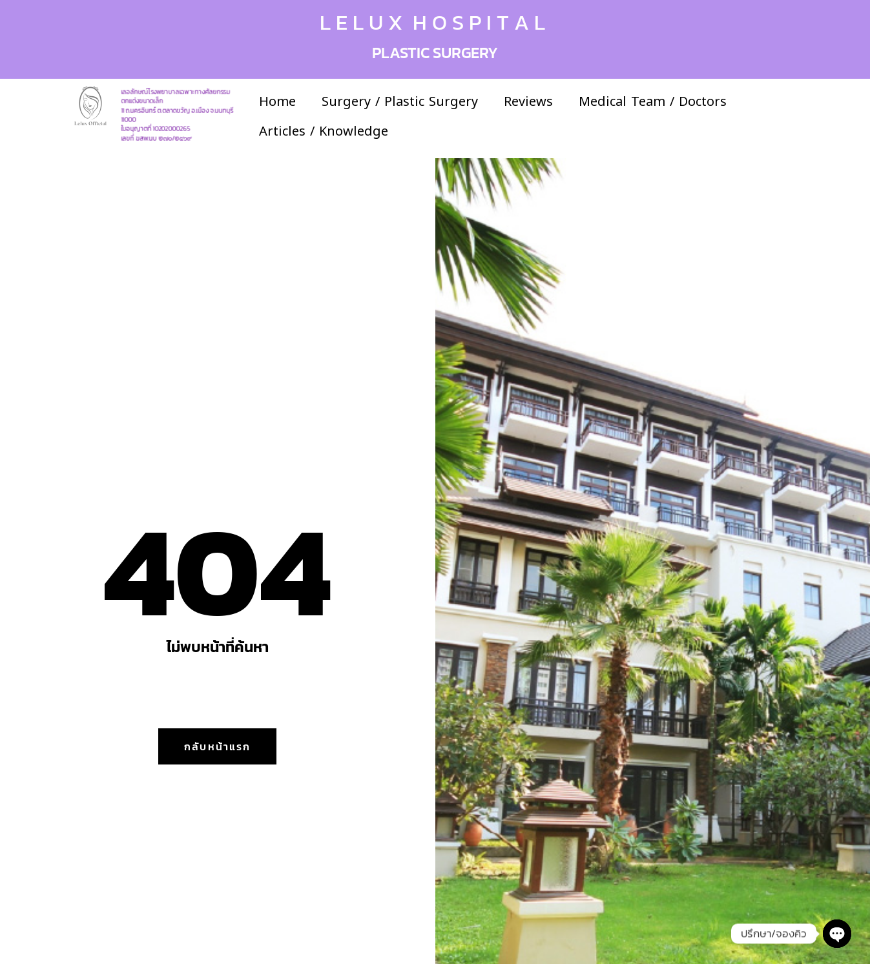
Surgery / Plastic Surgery (400, 101)
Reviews (528, 101)
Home (277, 101)
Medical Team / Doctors (653, 101)
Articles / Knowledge (323, 131)
